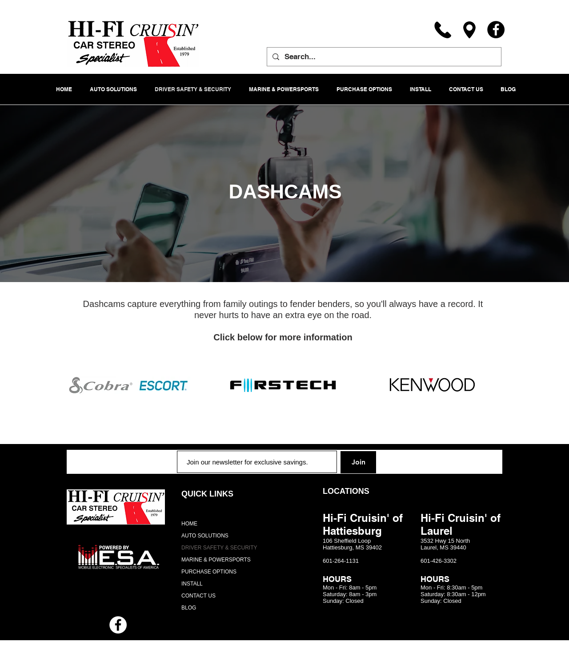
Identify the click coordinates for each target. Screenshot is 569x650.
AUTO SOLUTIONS (204, 536)
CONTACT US (198, 596)
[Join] (358, 462)
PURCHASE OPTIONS (208, 572)
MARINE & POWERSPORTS (216, 560)
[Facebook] (496, 29)
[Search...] (383, 57)
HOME (189, 524)
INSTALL (192, 584)
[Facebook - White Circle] (118, 625)
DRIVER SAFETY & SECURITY (219, 548)
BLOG (188, 608)
